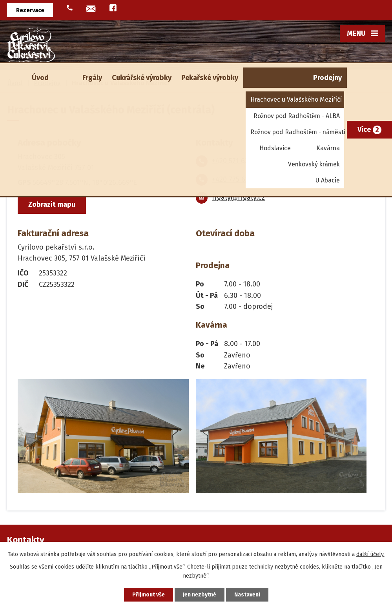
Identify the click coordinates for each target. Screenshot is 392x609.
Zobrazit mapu (51, 204)
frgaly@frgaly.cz (238, 197)
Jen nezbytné (199, 594)
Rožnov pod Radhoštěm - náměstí (297, 132)
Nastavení (247, 594)
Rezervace (30, 10)
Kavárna (328, 148)
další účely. (370, 554)
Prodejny (327, 77)
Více (364, 129)
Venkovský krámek (314, 164)
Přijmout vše (148, 594)
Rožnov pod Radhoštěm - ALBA (296, 116)
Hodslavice (275, 148)
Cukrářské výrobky (141, 77)
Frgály (92, 77)
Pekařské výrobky (209, 77)
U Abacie (327, 180)
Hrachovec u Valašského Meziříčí (296, 99)
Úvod (40, 77)
